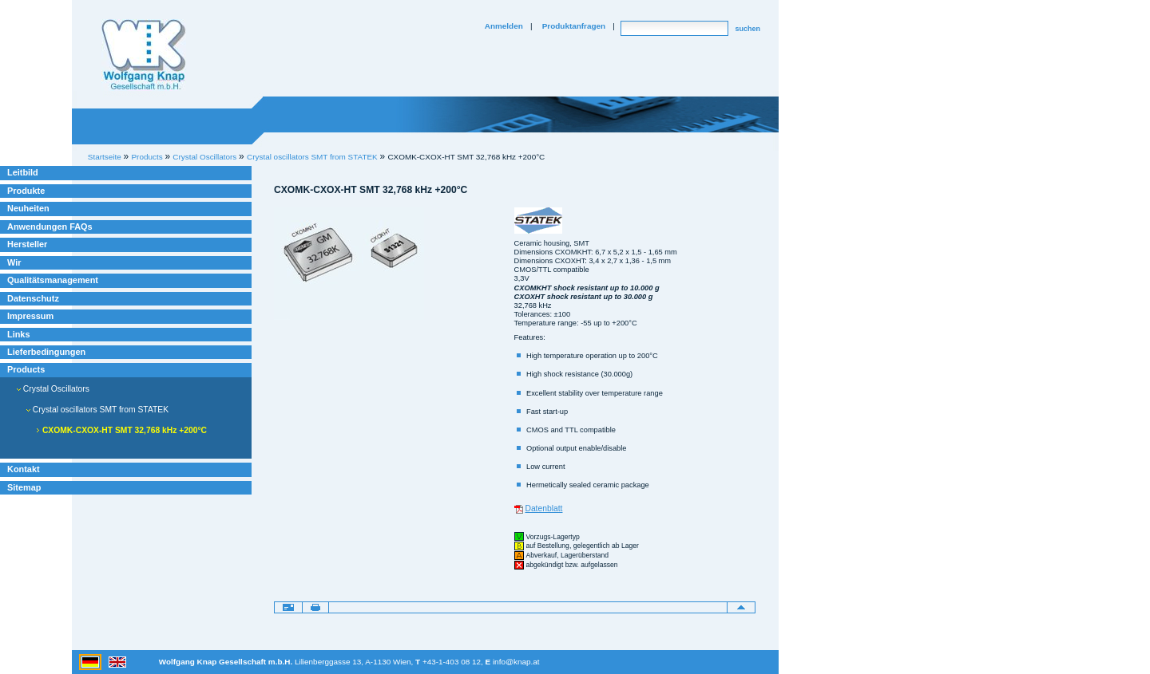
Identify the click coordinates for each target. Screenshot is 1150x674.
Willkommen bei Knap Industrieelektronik (143, 55)
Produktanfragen (573, 26)
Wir (14, 262)
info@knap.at (516, 661)
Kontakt (23, 469)
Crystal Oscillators (53, 388)
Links (18, 334)
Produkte (26, 190)
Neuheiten (28, 208)
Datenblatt (543, 508)
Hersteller (27, 244)
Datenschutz (33, 298)
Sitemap (24, 487)
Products (26, 369)
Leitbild (22, 172)
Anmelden (504, 26)
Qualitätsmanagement (52, 280)
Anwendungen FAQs (50, 226)
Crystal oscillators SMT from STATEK (312, 156)
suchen (747, 29)
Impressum (30, 316)
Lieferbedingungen (46, 352)
